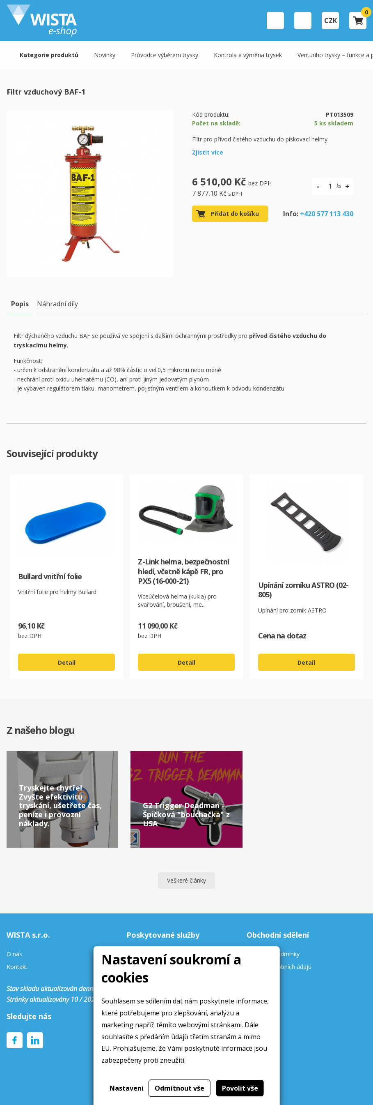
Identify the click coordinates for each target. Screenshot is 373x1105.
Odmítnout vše (179, 1088)
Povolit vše (240, 1088)
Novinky (104, 55)
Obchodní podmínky (273, 954)
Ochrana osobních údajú (279, 967)
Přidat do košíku (235, 213)
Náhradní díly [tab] (57, 303)
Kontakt (17, 967)
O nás (14, 954)
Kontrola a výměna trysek (248, 55)
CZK (330, 20)
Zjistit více (207, 152)
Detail (67, 662)
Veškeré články (186, 880)
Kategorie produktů (49, 55)
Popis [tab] (20, 303)
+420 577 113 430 (326, 213)
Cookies (257, 979)
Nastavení (127, 1088)
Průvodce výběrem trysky (164, 55)
